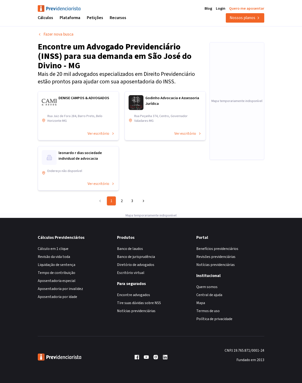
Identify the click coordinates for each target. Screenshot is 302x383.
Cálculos (45, 18)
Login (220, 8)
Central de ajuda (209, 295)
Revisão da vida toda (54, 257)
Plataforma (70, 18)
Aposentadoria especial (57, 281)
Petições (95, 18)
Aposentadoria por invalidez (60, 289)
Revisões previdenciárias (215, 257)
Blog (208, 8)
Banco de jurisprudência (136, 257)
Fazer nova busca (55, 34)
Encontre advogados (133, 295)
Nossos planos (245, 18)
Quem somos (207, 287)
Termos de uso (208, 311)
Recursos (118, 18)
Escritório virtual (130, 273)
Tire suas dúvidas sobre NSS (139, 303)
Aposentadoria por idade (57, 297)
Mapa (200, 303)
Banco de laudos (130, 249)
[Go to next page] (143, 201)
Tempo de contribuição (56, 273)
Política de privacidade (214, 319)
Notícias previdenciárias (136, 311)
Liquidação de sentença (56, 265)
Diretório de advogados (135, 265)
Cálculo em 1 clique (53, 249)
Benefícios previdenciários (217, 249)
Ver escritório (101, 133)
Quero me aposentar (246, 8)
